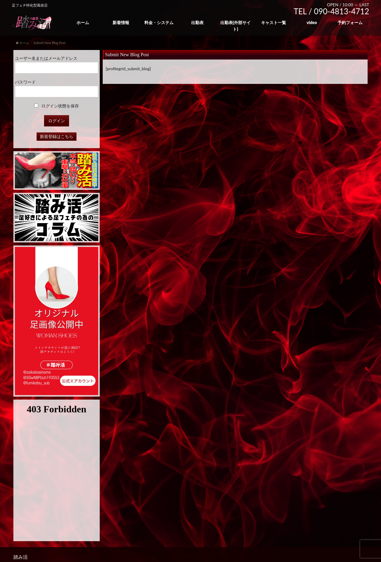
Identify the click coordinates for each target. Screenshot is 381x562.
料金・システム (159, 22)
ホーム (82, 22)
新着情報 (121, 22)
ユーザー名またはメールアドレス (46, 58)
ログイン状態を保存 (56, 105)
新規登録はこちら (56, 136)
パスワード (25, 81)
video (312, 22)
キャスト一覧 (273, 22)
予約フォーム (350, 22)
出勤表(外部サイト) (235, 26)
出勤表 (197, 22)
